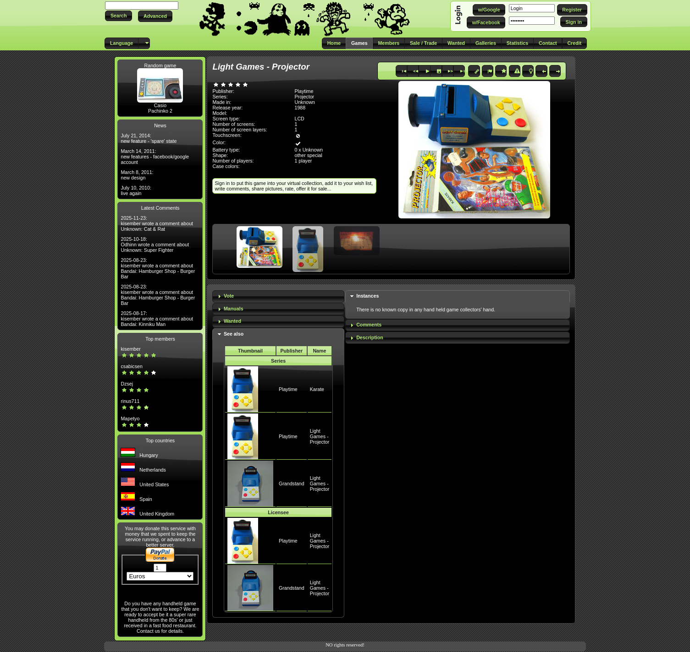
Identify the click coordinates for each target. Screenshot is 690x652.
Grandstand (291, 483)
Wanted (232, 321)
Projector (304, 96)
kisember (130, 349)
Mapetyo (130, 418)
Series (278, 361)
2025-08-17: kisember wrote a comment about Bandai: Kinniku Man (157, 318)
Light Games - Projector (320, 436)
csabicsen (131, 366)
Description (369, 337)
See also (233, 334)
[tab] (278, 296)
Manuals (233, 308)
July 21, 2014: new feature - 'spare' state (149, 138)
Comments (368, 324)
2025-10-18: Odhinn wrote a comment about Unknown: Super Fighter (155, 244)
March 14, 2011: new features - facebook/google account (155, 156)
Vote (229, 296)
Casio (160, 105)
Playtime (288, 389)
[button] (118, 16)
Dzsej (127, 383)
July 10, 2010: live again (136, 190)
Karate (317, 389)
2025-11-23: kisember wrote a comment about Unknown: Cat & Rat (157, 223)
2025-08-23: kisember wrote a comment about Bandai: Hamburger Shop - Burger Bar (158, 268)
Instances (367, 296)
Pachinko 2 (160, 111)
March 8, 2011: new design (137, 174)
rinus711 (130, 401)
